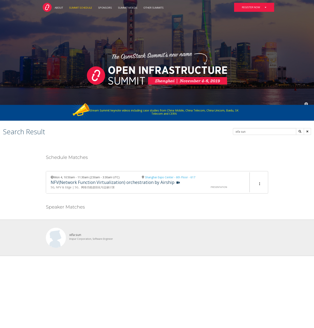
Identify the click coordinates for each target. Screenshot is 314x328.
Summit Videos (127, 7)
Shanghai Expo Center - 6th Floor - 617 (170, 177)
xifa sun (75, 235)
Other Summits (153, 7)
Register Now (254, 7)
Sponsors (105, 7)
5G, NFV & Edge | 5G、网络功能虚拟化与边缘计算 (83, 187)
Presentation (219, 187)
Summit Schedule (80, 7)
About (59, 7)
